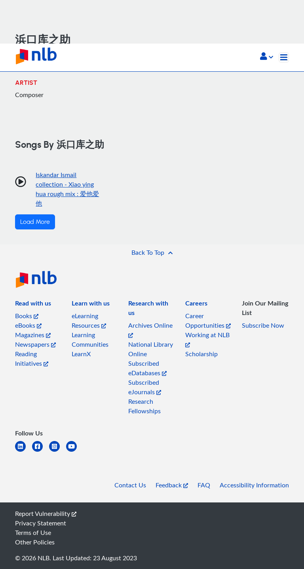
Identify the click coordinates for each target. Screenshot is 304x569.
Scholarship (201, 353)
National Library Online (150, 349)
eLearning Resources (89, 320)
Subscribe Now (263, 325)
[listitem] (33, 304)
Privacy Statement (40, 523)
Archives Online (150, 329)
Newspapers (35, 344)
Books (26, 315)
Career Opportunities (208, 320)
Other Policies (35, 542)
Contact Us (130, 485)
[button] (266, 57)
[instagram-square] (57, 451)
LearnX (81, 353)
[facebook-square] (40, 451)
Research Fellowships (144, 406)
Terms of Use (33, 532)
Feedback (172, 485)
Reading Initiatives (31, 358)
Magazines (33, 334)
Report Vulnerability (45, 513)
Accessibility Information (254, 485)
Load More (35, 222)
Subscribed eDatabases (147, 368)
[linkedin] (23, 451)
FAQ (204, 485)
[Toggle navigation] (284, 57)
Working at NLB (207, 339)
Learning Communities (90, 339)
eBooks (28, 325)
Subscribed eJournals (144, 387)
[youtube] (74, 451)
